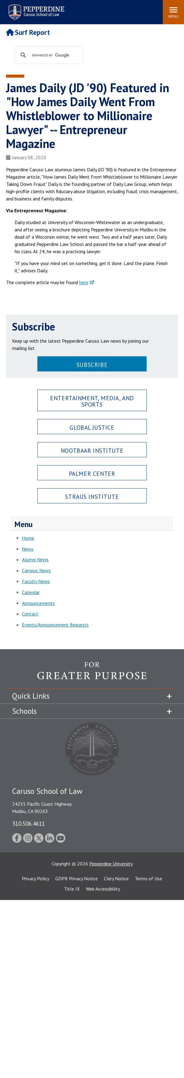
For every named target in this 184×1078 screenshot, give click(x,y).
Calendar (31, 592)
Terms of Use (148, 878)
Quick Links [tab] (30, 696)
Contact (30, 614)
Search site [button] (75, 9)
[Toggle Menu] (173, 12)
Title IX (72, 889)
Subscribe (92, 364)
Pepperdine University (111, 864)
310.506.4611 (28, 823)
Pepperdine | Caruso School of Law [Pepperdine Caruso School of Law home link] (35, 8)
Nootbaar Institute (92, 450)
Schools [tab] (24, 711)
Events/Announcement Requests (55, 625)
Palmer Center (92, 473)
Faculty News (36, 581)
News (27, 549)
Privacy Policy (35, 878)
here (83, 282)
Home (28, 538)
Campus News (36, 570)
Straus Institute (92, 496)
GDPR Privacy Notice (76, 878)
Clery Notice (116, 878)
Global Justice (92, 427)
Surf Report (28, 32)
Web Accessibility (103, 889)
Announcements (38, 603)
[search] (54, 55)
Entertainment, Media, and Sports (92, 401)
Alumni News (35, 559)
